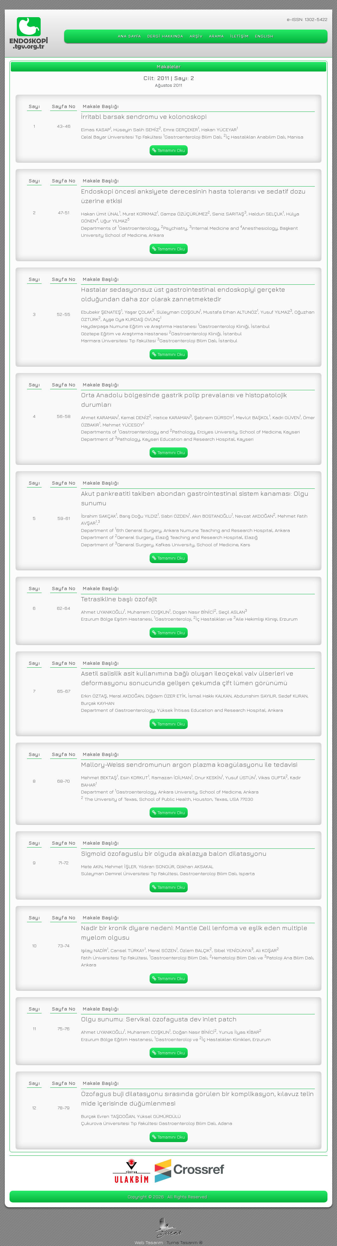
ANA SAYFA (129, 36)
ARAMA (216, 36)
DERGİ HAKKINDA (165, 36)
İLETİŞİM (239, 36)
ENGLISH (264, 36)
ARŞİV (196, 36)
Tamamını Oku (168, 150)
